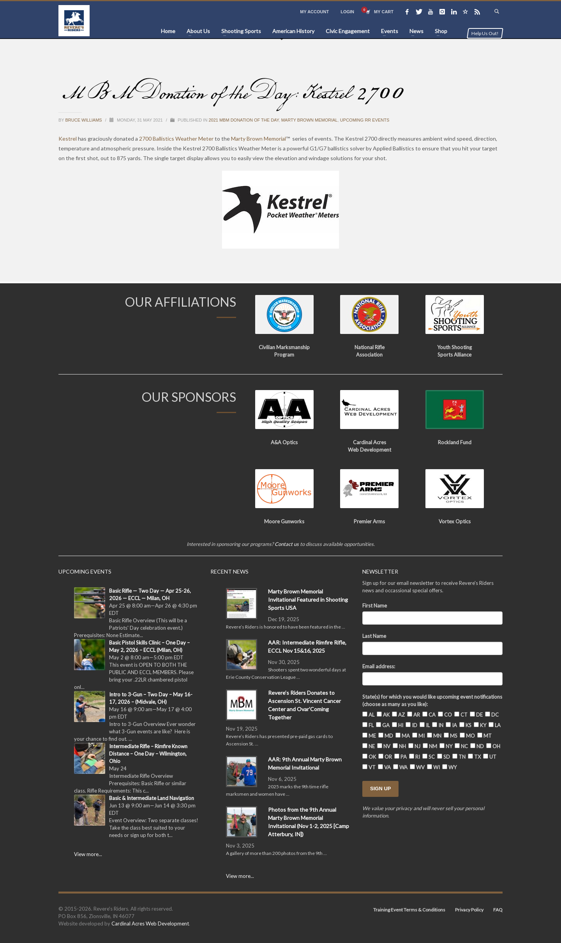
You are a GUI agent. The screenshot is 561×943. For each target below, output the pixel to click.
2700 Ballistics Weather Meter (176, 138)
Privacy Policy (469, 910)
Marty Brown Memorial (309, 120)
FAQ (498, 910)
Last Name (374, 636)
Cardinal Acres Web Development (150, 923)
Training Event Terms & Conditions (409, 910)
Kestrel (67, 138)
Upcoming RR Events (365, 120)
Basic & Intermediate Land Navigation (151, 798)
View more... (88, 854)
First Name (374, 605)
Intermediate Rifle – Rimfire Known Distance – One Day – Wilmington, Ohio (148, 753)
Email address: (378, 666)
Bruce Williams (84, 120)
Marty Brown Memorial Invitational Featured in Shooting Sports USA (308, 599)
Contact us (287, 544)
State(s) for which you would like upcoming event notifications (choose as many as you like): (432, 700)
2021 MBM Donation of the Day (243, 120)
